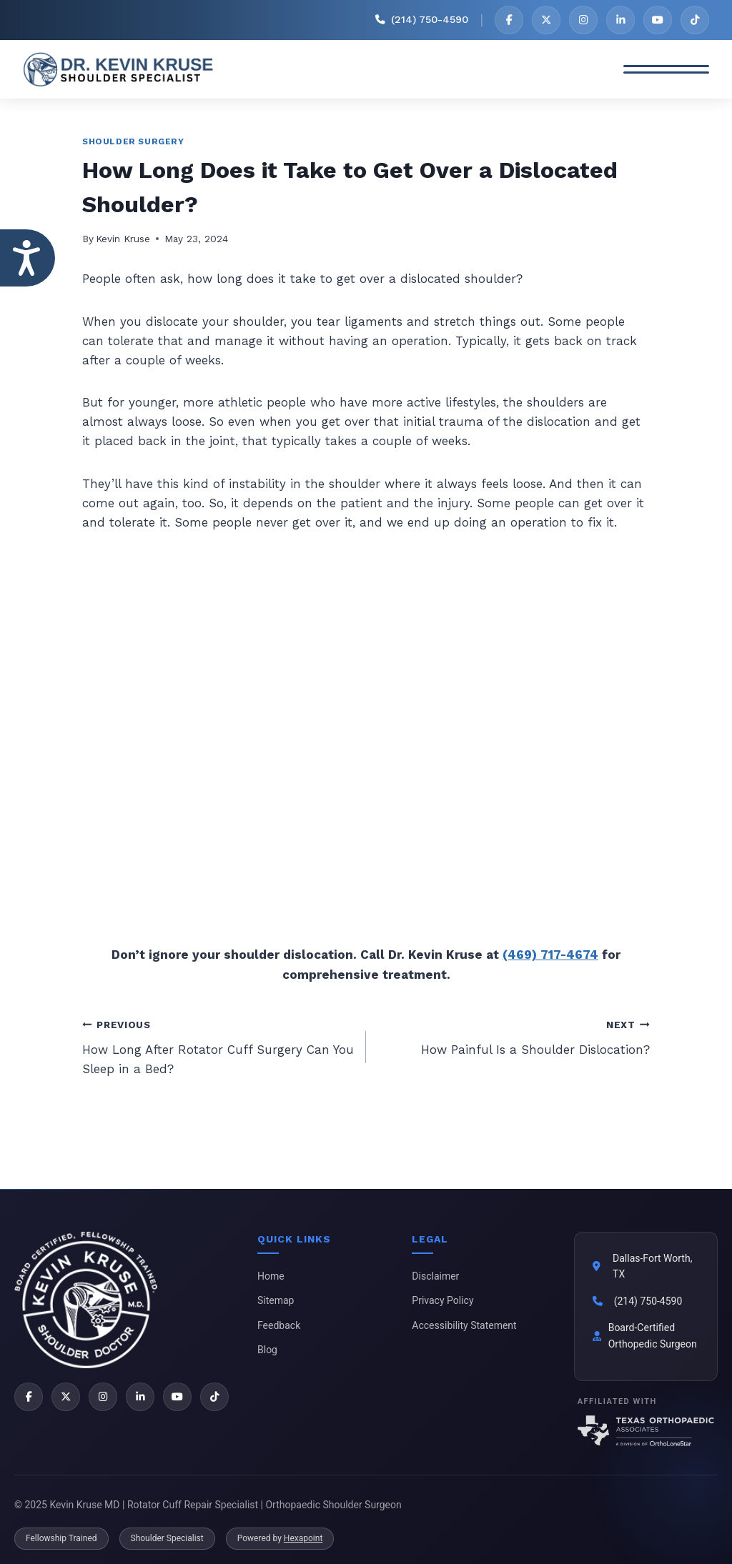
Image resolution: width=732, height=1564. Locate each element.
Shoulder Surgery (133, 141)
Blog (267, 1349)
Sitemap (275, 1300)
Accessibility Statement (464, 1325)
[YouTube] (657, 20)
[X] (546, 20)
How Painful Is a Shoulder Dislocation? (514, 1036)
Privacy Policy (442, 1300)
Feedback (278, 1325)
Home (271, 1276)
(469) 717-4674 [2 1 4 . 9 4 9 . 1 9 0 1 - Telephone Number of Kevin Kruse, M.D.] (550, 954)
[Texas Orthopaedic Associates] (646, 1431)
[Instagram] (583, 20)
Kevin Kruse (123, 238)
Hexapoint (303, 1538)
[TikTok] (695, 20)
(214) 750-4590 (648, 1301)
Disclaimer (435, 1276)
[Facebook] (509, 20)
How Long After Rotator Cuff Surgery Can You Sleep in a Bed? (218, 1045)
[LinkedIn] (620, 20)
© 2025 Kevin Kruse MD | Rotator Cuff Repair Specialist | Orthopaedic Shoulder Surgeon (208, 1504)
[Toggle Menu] (666, 69)
